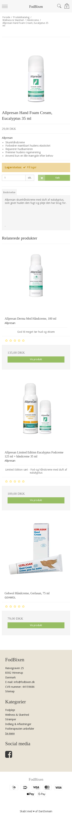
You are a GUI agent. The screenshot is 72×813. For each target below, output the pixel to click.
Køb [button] (49, 178)
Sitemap (10, 691)
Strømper (10, 719)
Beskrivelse (9, 192)
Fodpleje (10, 710)
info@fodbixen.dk (24, 682)
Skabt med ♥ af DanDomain (36, 811)
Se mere (10, 733)
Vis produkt (36, 359)
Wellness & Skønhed (17, 714)
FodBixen (36, 7)
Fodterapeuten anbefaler (19, 728)
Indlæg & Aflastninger (18, 724)
